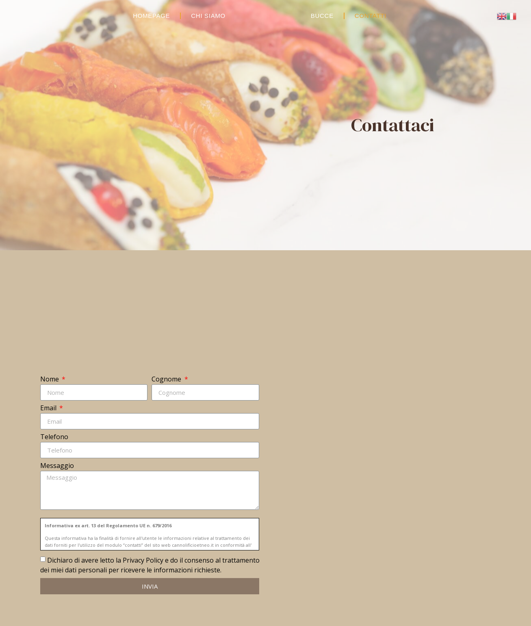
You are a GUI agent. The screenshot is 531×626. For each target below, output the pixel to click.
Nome (50, 379)
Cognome (167, 379)
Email (49, 408)
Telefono (54, 437)
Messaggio (57, 466)
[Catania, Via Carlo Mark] (381, 485)
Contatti (370, 15)
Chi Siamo (208, 15)
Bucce (322, 15)
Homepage (151, 15)
